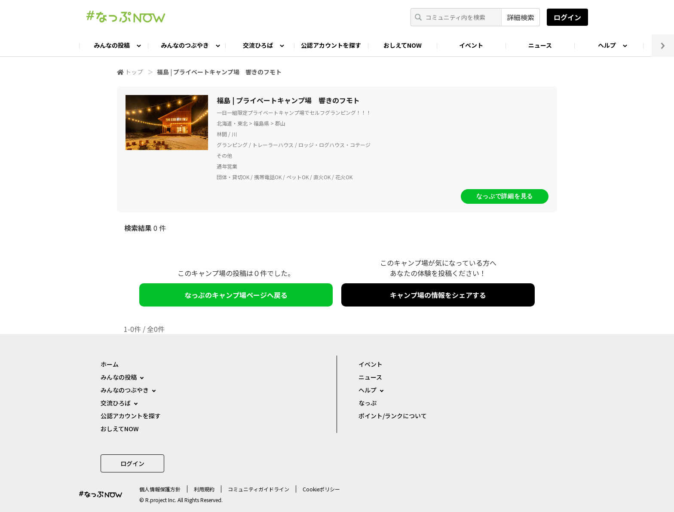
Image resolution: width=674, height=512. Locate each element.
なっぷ (367, 403)
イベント (471, 45)
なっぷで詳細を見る (504, 196)
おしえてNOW (402, 45)
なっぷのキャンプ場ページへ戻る (236, 295)
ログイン (567, 17)
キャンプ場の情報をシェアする (438, 295)
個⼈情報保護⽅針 (160, 489)
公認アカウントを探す (331, 45)
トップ (134, 71)
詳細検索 (520, 17)
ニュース (540, 45)
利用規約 (204, 489)
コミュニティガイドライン (258, 489)
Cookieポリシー (321, 489)
